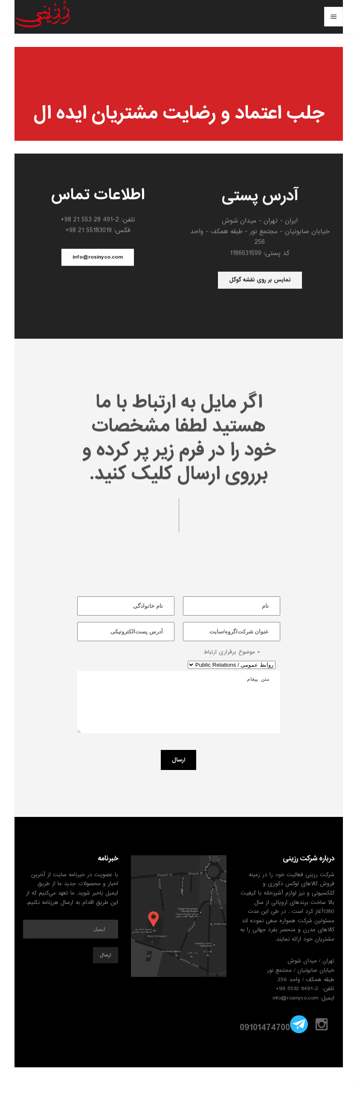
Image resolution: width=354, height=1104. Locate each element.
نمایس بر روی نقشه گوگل (258, 281)
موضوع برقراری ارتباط (230, 652)
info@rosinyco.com (96, 258)
